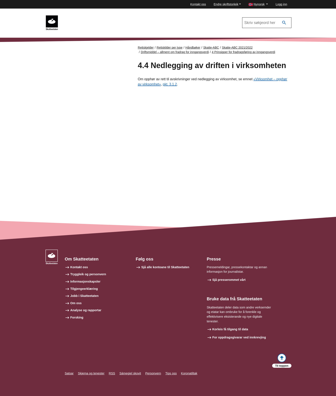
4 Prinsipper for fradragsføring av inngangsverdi (243, 52)
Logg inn (281, 4)
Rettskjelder (146, 47)
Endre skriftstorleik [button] (226, 4)
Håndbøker (192, 47)
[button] (258, 4)
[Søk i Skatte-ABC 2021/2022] (266, 22)
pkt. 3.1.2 (170, 84)
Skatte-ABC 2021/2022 (80, 17)
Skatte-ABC (211, 47)
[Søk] (284, 23)
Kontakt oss (198, 4)
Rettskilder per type (170, 47)
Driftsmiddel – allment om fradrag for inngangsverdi (175, 52)
